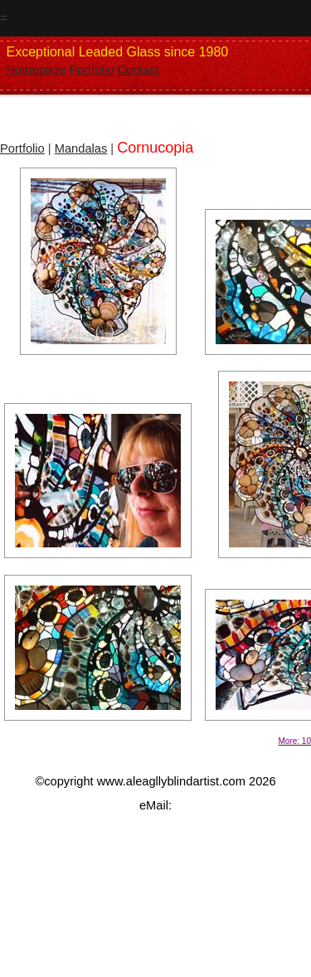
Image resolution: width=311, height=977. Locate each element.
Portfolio (91, 69)
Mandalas (81, 148)
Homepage (36, 69)
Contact (138, 69)
